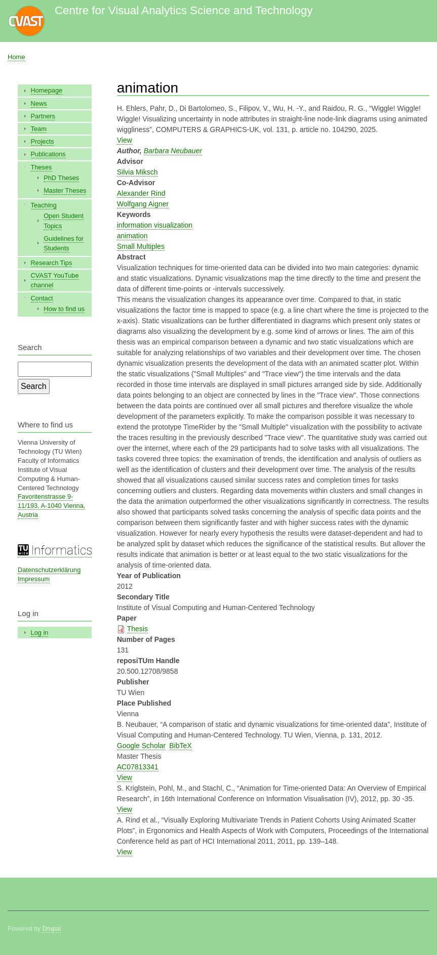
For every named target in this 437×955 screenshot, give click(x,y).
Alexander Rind (141, 193)
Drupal (52, 928)
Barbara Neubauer (173, 151)
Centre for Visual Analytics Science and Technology (183, 10)
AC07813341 (137, 767)
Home (16, 57)
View (124, 140)
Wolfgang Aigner (143, 204)
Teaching (44, 205)
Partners (43, 116)
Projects (42, 141)
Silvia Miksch (137, 172)
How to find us (64, 309)
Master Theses (65, 190)
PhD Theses (61, 178)
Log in (40, 632)
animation (132, 236)
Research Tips (51, 263)
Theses (41, 167)
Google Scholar (141, 746)
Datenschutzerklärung (49, 570)
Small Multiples (141, 246)
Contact (42, 298)
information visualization (154, 225)
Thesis (137, 629)
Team (39, 129)
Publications (48, 154)
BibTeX (180, 746)
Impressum (34, 579)
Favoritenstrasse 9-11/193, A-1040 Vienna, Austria (51, 505)
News (39, 103)
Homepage (47, 90)
